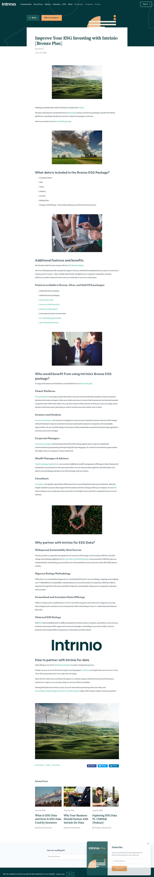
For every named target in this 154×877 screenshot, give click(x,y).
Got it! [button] (70, 874)
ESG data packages (75, 265)
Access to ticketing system (49, 304)
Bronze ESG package (63, 121)
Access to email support (48, 309)
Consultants (39, 484)
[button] (26, 4)
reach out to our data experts (68, 691)
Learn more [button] (60, 874)
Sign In (145, 4)
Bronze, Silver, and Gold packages (76, 559)
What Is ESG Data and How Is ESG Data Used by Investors (48, 818)
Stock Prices (38, 4)
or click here (85, 670)
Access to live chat (46, 300)
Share (91, 766)
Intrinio (81, 108)
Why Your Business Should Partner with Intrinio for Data (76, 818)
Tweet (102, 766)
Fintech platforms (42, 397)
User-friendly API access (48, 323)
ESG (115, 488)
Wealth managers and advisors (47, 464)
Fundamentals (25, 4)
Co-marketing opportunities (50, 318)
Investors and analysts (43, 420)
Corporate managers (43, 444)
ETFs (64, 4)
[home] (9, 4)
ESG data (72, 113)
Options (48, 4)
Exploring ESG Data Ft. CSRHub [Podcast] (104, 818)
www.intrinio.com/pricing (45, 691)
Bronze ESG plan (85, 384)
